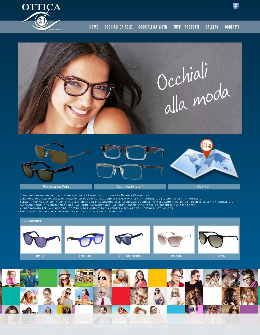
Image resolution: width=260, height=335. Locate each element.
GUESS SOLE (174, 256)
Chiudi (162, 326)
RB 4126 (219, 256)
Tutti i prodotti (186, 27)
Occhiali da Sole (56, 187)
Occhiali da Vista (130, 187)
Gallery (212, 27)
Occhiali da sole (118, 27)
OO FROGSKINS (130, 256)
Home (93, 27)
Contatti (232, 27)
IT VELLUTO (86, 256)
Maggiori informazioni (133, 326)
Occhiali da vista (152, 27)
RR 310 (41, 256)
